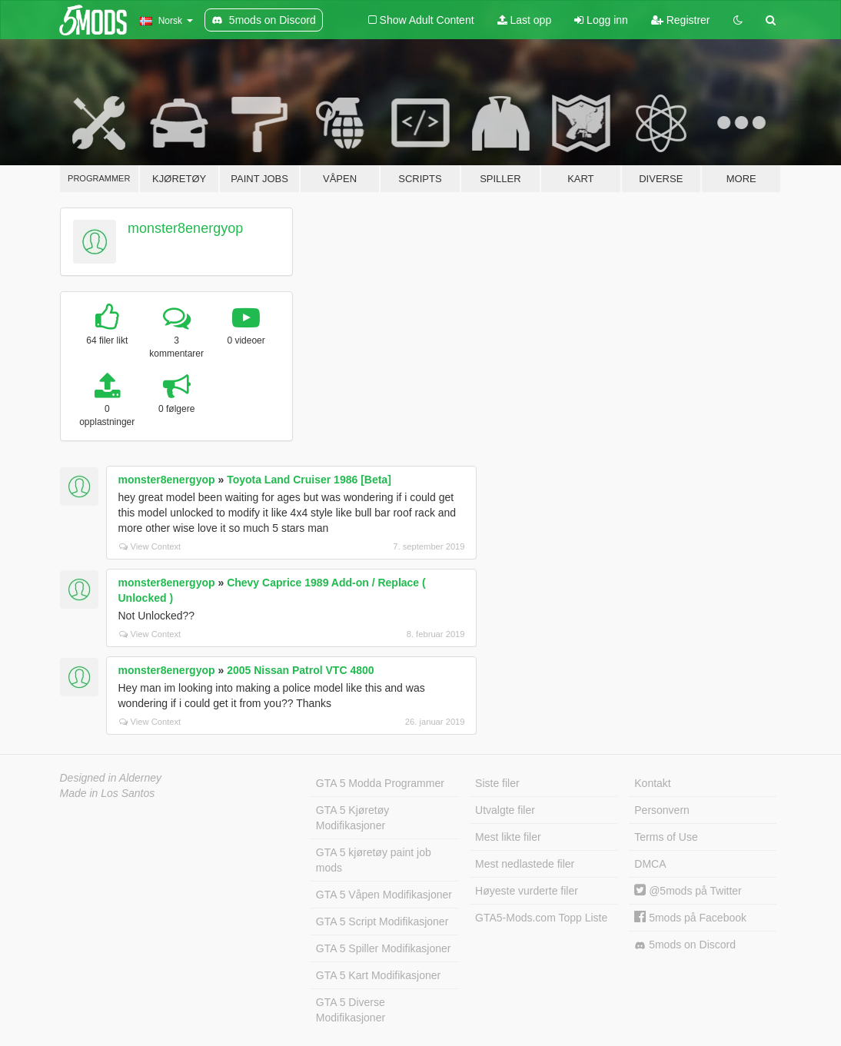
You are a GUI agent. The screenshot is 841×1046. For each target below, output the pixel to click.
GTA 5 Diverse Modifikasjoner (350, 1010)
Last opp (524, 20)
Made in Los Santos (107, 793)
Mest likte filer (508, 837)
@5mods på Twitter (687, 891)
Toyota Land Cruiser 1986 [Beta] (309, 479)
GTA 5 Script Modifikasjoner (382, 921)
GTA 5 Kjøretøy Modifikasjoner (352, 818)
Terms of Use (665, 837)
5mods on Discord (685, 944)
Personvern (662, 810)
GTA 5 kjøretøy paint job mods (373, 860)
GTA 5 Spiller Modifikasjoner (383, 948)
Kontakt (652, 783)
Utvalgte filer (505, 810)
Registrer (680, 20)
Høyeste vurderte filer (526, 891)
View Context (150, 546)
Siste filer (497, 783)
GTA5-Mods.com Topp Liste (541, 918)
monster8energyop (185, 228)
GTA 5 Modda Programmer (380, 783)
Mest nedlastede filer (524, 864)
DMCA (650, 864)
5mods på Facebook (690, 918)
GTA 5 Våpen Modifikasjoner (384, 894)
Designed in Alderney (111, 778)
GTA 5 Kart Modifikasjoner (378, 975)
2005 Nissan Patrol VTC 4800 (300, 670)
